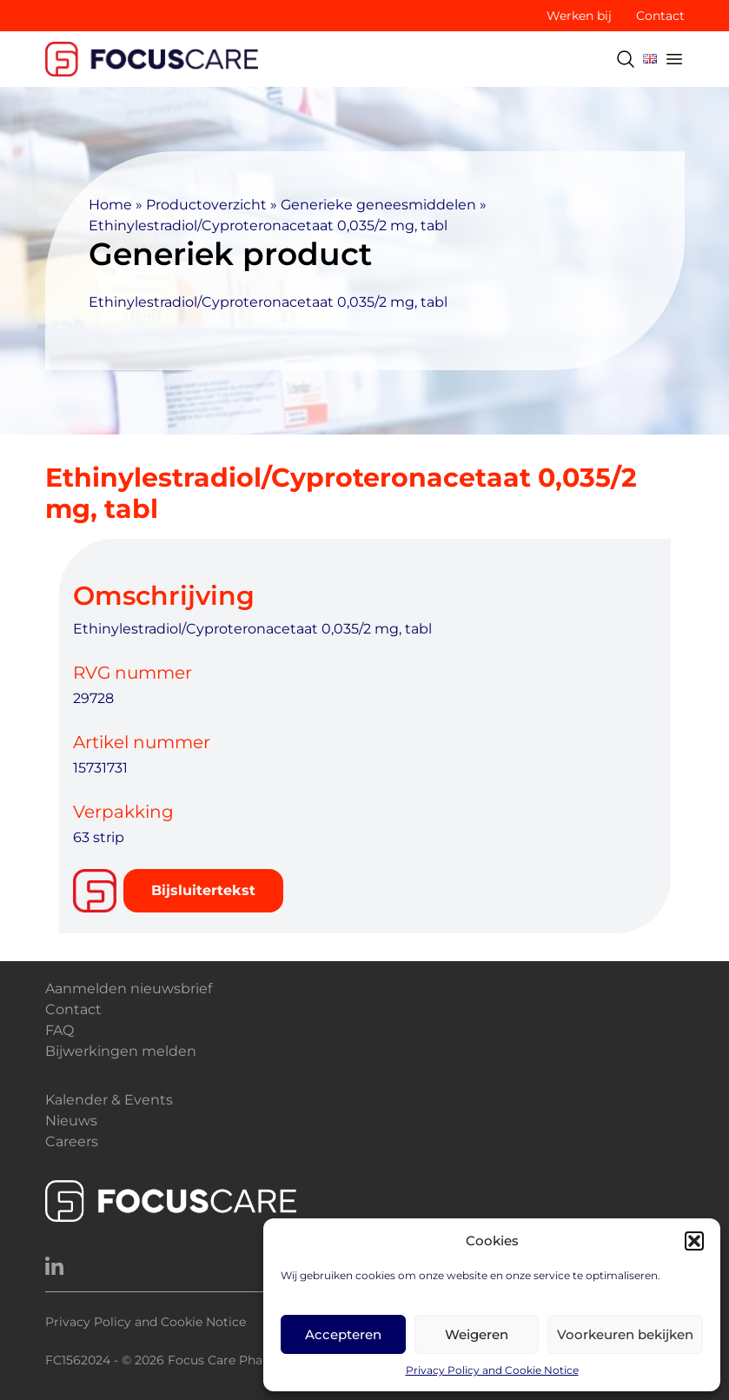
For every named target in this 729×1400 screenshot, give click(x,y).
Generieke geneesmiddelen (378, 204)
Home (110, 204)
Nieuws (71, 1120)
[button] (694, 1241)
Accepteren (343, 1334)
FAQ (59, 1030)
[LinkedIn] (54, 1267)
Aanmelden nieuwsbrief (128, 988)
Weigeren (476, 1334)
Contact (660, 15)
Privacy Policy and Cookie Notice (492, 1370)
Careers (71, 1141)
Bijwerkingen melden (120, 1051)
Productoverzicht (206, 204)
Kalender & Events (109, 1099)
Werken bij (579, 15)
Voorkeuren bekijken (625, 1334)
